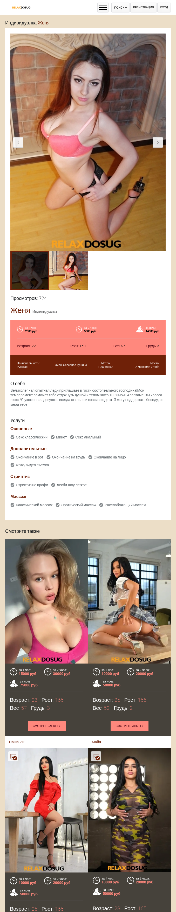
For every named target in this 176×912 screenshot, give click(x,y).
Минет (61, 437)
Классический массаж (34, 505)
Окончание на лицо (110, 457)
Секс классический (32, 437)
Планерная (105, 367)
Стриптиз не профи (32, 485)
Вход (164, 7)
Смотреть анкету (46, 895)
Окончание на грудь (68, 457)
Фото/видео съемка (32, 465)
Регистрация (143, 7)
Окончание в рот (29, 457)
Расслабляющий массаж (125, 505)
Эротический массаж (78, 505)
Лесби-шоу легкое (72, 485)
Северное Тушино (75, 365)
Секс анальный (88, 437)
